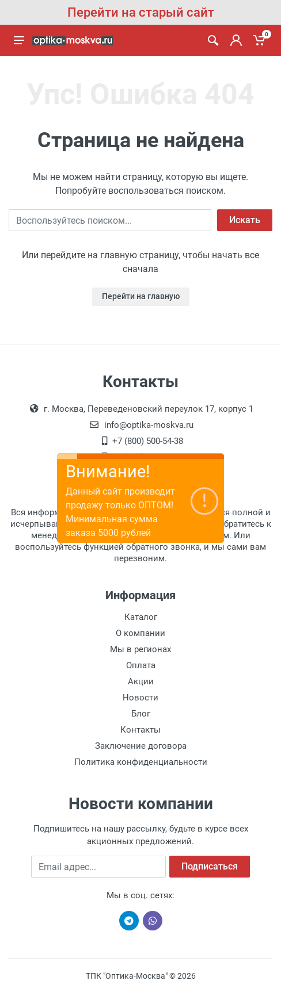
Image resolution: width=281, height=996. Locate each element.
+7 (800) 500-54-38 (147, 441)
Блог (140, 713)
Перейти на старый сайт (140, 12)
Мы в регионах (140, 649)
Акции (141, 681)
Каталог (140, 617)
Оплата (140, 665)
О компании (140, 633)
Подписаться (209, 866)
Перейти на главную (141, 296)
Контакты (140, 730)
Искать (244, 219)
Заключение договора (141, 746)
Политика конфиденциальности (140, 762)
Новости (140, 697)
